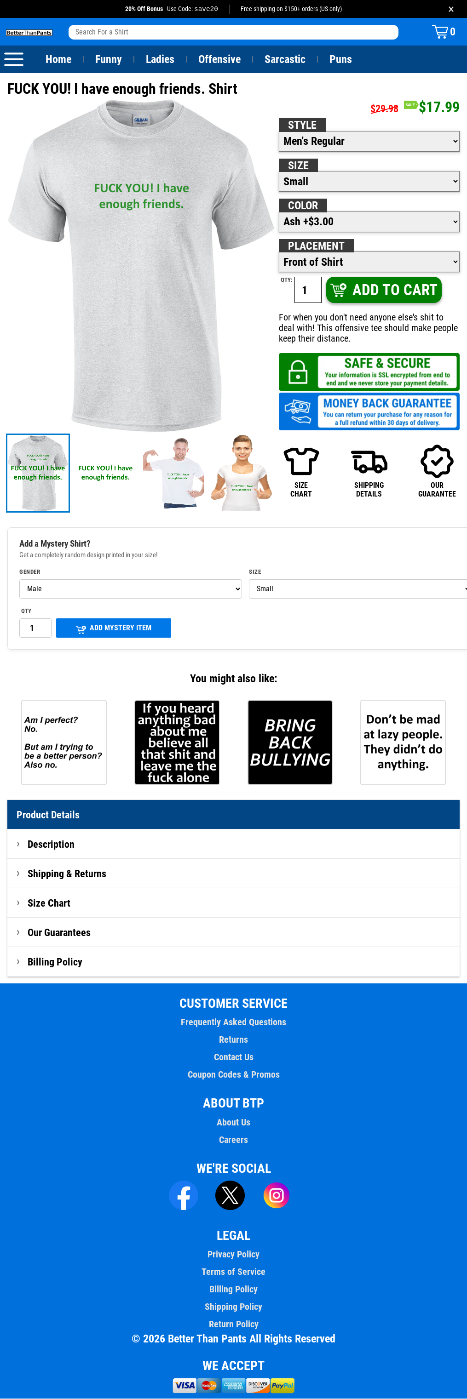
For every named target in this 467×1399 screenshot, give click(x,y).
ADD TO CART (383, 290)
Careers (233, 1140)
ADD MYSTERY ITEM (113, 629)
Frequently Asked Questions (233, 1022)
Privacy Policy (233, 1254)
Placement (316, 246)
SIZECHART (301, 471)
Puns (341, 59)
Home (58, 59)
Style (302, 125)
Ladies (159, 59)
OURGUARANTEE (437, 471)
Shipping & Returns (67, 874)
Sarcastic (285, 59)
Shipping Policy (233, 1307)
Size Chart (49, 903)
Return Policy (233, 1324)
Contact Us (233, 1057)
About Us (233, 1122)
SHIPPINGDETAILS (369, 471)
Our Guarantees (60, 933)
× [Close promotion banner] (451, 9)
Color (303, 206)
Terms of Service (233, 1272)
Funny (108, 59)
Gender (29, 572)
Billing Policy (55, 962)
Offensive (219, 59)
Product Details (48, 815)
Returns (233, 1039)
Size (298, 166)
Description (51, 845)
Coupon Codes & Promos (233, 1074)
